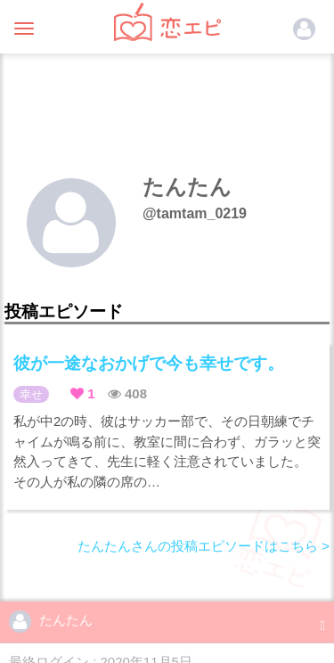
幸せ (31, 394)
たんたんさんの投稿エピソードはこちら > (203, 545)
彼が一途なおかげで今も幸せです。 (148, 363)
